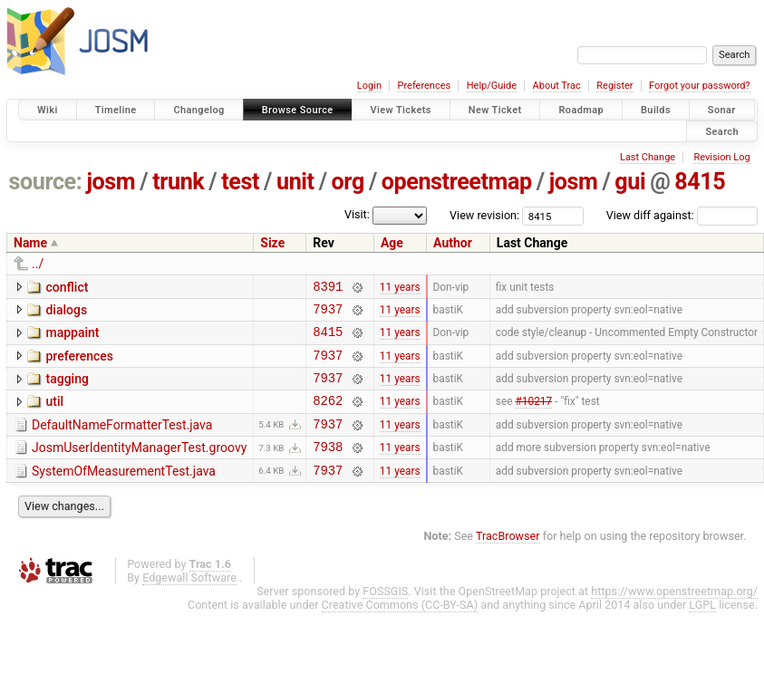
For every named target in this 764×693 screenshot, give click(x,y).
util (54, 415)
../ (38, 263)
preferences (79, 364)
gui (629, 181)
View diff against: (682, 215)
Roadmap (581, 110)
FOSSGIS (385, 615)
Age (392, 243)
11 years (400, 288)
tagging (66, 389)
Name (30, 243)
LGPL (702, 629)
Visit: (357, 214)
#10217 (533, 416)
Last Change (647, 157)
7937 (328, 313)
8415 (699, 181)
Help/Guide (492, 85)
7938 (328, 467)
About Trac (557, 85)
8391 (328, 288)
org (348, 181)
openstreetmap (457, 181)
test (240, 181)
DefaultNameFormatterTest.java (122, 441)
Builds (656, 110)
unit (295, 181)
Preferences (423, 85)
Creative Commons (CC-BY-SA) (400, 629)
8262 (328, 416)
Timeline (116, 110)
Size (272, 243)
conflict (66, 287)
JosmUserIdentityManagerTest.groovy (139, 466)
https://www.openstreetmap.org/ (674, 615)
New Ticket (495, 110)
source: (45, 181)
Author (452, 243)
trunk (178, 181)
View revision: (484, 215)
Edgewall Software (189, 602)
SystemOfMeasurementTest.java (124, 493)
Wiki (47, 110)
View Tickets (401, 110)
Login (369, 85)
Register (614, 85)
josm (110, 181)
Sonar (722, 110)
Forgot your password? (699, 85)
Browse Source (298, 110)
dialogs (66, 312)
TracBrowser (508, 560)
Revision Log (721, 157)
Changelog (198, 110)
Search (722, 131)
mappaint (72, 338)
